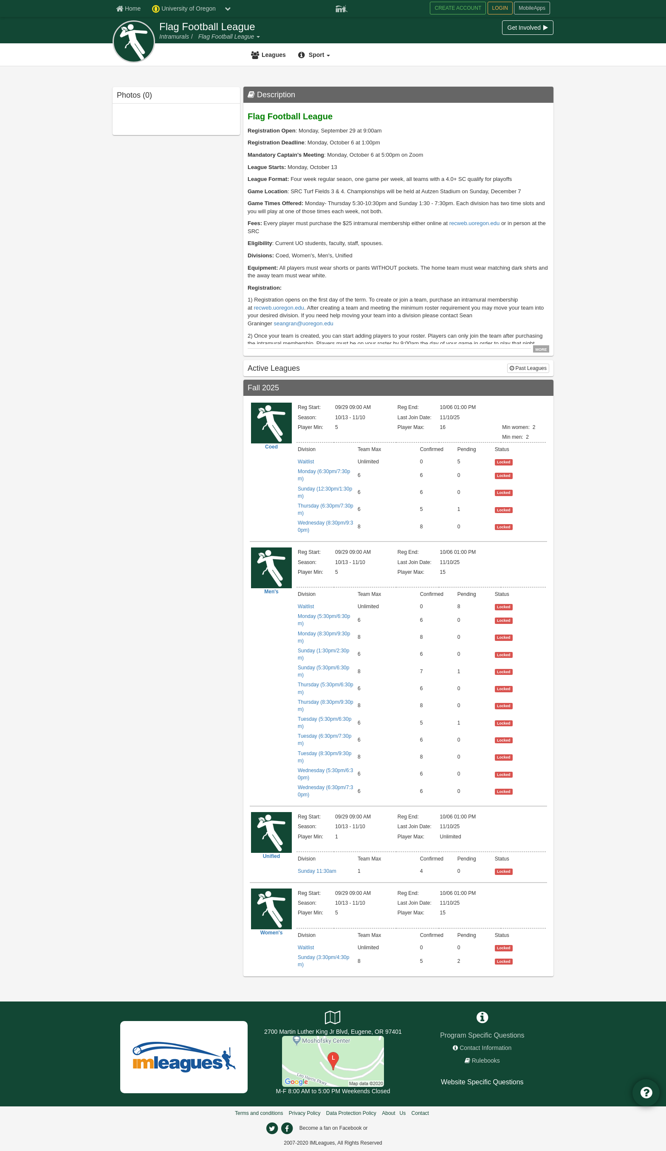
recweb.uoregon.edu (474, 223)
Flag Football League (207, 26)
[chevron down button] (227, 8)
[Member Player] (341, 8)
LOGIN (500, 8)
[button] (258, 36)
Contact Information (485, 1047)
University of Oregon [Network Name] (184, 9)
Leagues (274, 54)
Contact (420, 1113)
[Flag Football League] (227, 36)
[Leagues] (269, 55)
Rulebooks (486, 1060)
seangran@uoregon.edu (303, 323)
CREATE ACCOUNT (458, 8)
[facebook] (286, 1128)
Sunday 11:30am (317, 871)
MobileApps (532, 8)
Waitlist (306, 462)
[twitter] (272, 1128)
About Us (394, 1113)
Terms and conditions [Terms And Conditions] (259, 1113)
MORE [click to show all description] (541, 349)
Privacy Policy (305, 1113)
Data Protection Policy (351, 1113)
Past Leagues (528, 368)
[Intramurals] (174, 36)
